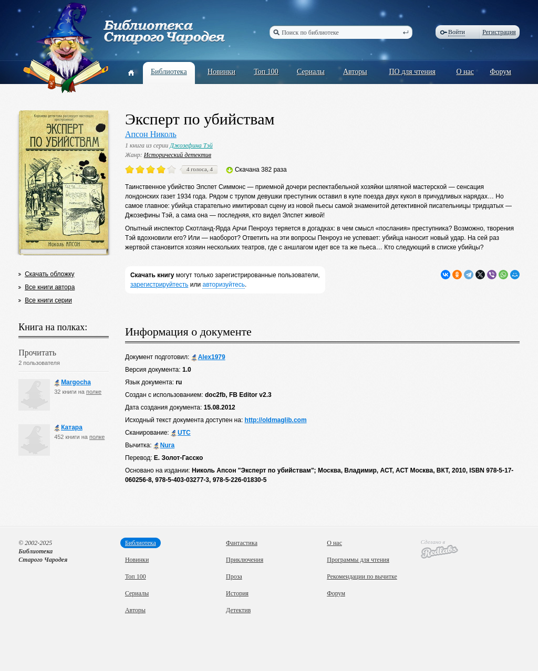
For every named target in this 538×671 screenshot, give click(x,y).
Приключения (244, 559)
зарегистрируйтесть (159, 284)
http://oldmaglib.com (276, 420)
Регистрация (499, 32)
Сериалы (311, 72)
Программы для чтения (358, 559)
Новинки (221, 72)
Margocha (72, 382)
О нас (465, 72)
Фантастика (241, 543)
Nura (163, 445)
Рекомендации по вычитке (362, 576)
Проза (234, 576)
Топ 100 (266, 72)
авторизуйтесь (223, 284)
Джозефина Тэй (191, 145)
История (237, 593)
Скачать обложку (49, 274)
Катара (68, 428)
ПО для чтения (412, 72)
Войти (456, 32)
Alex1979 (208, 357)
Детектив (238, 610)
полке (93, 392)
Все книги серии (48, 300)
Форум (500, 72)
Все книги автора (50, 287)
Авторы (355, 72)
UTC (181, 433)
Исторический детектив (177, 155)
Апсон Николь (151, 134)
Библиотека (169, 72)
